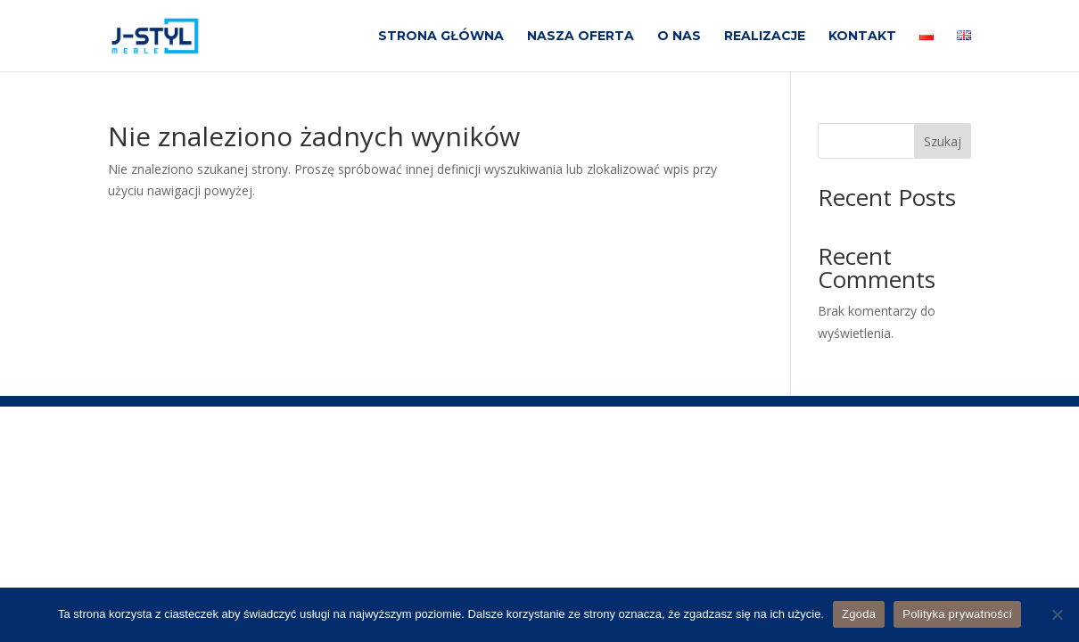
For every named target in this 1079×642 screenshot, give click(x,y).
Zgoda (859, 614)
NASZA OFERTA (580, 36)
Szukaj (942, 141)
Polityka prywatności (957, 614)
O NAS (679, 36)
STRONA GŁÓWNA (441, 36)
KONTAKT (862, 36)
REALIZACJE (764, 36)
